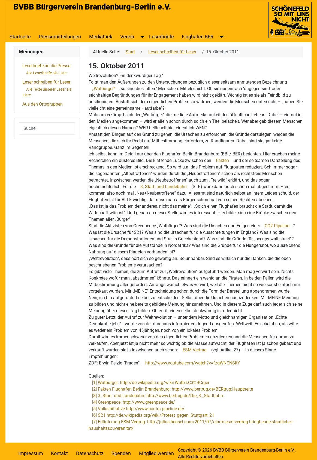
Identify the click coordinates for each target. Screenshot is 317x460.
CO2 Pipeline (277, 225)
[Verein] (141, 36)
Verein (127, 36)
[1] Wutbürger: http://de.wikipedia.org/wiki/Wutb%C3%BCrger (150, 382)
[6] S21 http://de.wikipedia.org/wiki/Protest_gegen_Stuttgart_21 (153, 415)
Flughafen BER (197, 36)
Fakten (222, 160)
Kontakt (59, 453)
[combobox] (47, 128)
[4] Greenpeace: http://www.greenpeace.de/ (133, 402)
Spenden (121, 453)
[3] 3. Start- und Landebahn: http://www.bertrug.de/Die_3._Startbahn (157, 395)
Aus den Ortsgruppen (42, 104)
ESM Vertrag (195, 349)
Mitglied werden (156, 453)
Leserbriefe (161, 36)
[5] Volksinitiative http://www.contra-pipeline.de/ (138, 408)
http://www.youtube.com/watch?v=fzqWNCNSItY (192, 363)
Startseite (20, 36)
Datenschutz (90, 453)
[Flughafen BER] (220, 36)
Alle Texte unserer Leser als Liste (47, 92)
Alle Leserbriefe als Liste (46, 73)
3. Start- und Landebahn (163, 186)
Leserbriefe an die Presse (46, 65)
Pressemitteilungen (60, 36)
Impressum (30, 453)
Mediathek (100, 36)
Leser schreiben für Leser (46, 82)
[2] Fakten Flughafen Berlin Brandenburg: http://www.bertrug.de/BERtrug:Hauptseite (172, 389)
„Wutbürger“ (103, 88)
